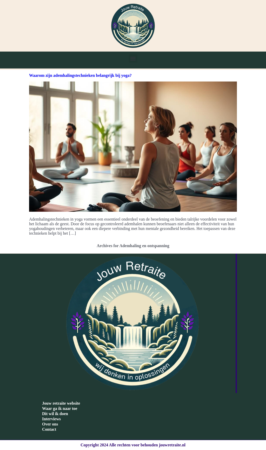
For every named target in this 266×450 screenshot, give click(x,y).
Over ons (50, 424)
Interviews (51, 419)
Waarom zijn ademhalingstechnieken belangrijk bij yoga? (80, 75)
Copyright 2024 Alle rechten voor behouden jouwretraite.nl (133, 445)
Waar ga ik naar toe (59, 408)
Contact (49, 429)
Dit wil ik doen (55, 413)
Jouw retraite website (61, 403)
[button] (133, 58)
